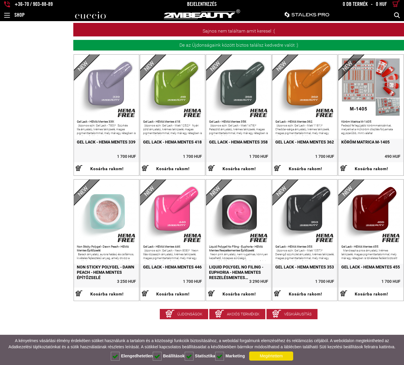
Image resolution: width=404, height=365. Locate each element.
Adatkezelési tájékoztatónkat (34, 346)
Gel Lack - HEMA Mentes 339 (33, 156)
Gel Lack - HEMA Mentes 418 (113, 156)
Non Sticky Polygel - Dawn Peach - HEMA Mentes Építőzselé (39, 299)
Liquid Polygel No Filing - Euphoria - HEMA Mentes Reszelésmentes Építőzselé (195, 301)
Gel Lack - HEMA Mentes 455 (356, 296)
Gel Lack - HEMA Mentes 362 (275, 156)
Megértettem (271, 356)
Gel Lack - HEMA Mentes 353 (275, 296)
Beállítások (169, 356)
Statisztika (200, 356)
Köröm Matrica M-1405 (351, 156)
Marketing (230, 356)
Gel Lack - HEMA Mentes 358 (194, 156)
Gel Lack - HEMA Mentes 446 (113, 296)
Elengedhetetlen (132, 356)
